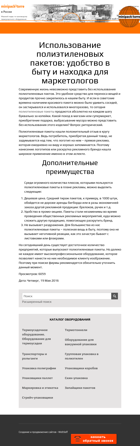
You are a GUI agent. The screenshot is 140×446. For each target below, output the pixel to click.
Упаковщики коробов (81, 368)
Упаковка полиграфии (39, 368)
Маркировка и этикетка (40, 387)
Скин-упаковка (76, 378)
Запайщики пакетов (80, 387)
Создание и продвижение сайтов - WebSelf (43, 432)
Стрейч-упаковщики (37, 397)
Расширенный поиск (36, 301)
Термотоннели (76, 330)
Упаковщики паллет (37, 378)
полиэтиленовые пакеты (36, 111)
